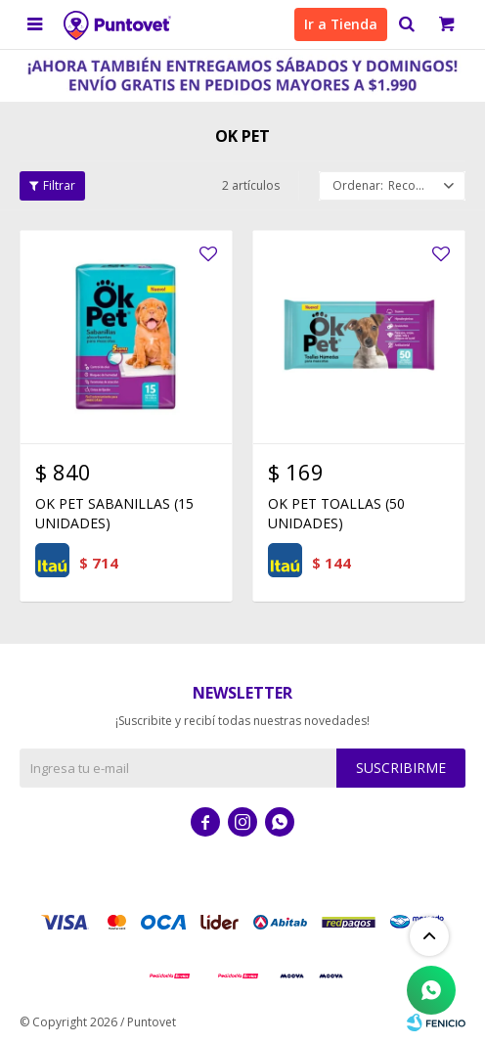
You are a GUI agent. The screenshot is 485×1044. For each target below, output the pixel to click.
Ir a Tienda (340, 24)
